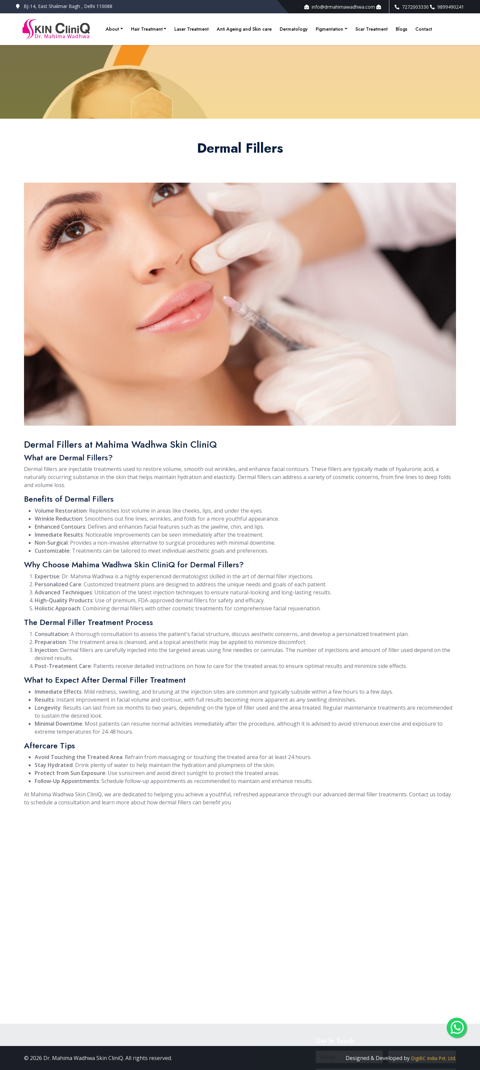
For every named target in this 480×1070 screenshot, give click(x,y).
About (112, 29)
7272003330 (412, 7)
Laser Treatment (191, 29)
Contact (423, 29)
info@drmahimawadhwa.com (339, 7)
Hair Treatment (147, 29)
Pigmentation (329, 29)
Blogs (401, 29)
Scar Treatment (371, 29)
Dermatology (294, 29)
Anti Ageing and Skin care (244, 29)
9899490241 (447, 7)
